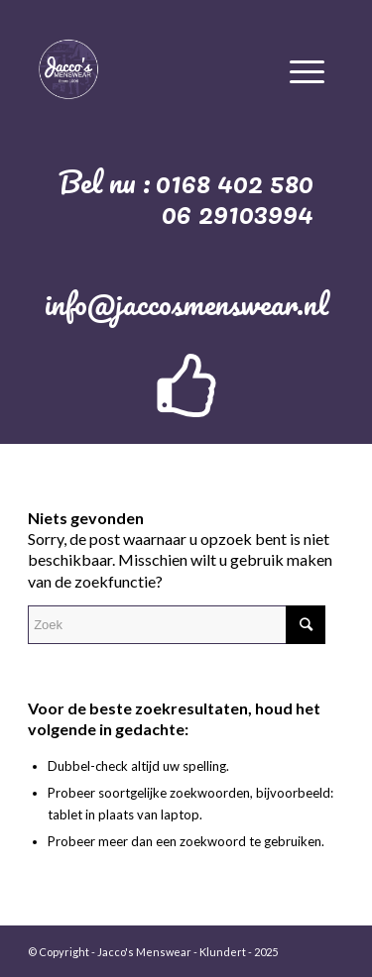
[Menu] (307, 68)
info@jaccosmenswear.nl (186, 303)
